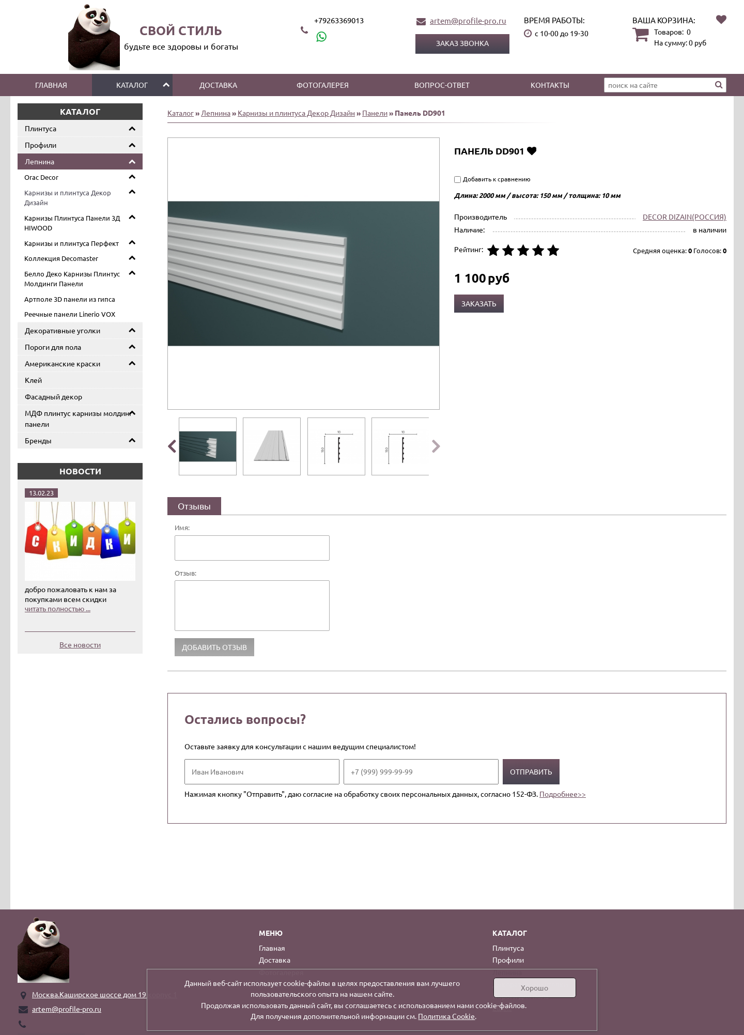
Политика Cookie (446, 1016)
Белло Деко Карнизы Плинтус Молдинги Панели (72, 278)
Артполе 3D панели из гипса (69, 299)
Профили (40, 144)
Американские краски (62, 363)
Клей (33, 379)
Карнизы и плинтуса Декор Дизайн (67, 197)
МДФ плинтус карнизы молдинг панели (78, 418)
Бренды (38, 440)
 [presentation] (171, 446)
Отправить (531, 771)
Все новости (80, 644)
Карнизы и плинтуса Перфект (71, 243)
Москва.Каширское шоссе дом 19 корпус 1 (104, 994)
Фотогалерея (323, 84)
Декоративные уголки (62, 330)
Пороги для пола (53, 346)
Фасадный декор (53, 396)
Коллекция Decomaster (61, 258)
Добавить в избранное (531, 151)
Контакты (550, 84)
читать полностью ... (57, 608)
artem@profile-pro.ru (468, 20)
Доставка (218, 84)
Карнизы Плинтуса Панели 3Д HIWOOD (72, 223)
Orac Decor (41, 177)
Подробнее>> (562, 793)
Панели (375, 112)
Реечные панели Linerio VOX (69, 314)
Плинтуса (40, 128)
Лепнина (39, 161)
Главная (51, 84)
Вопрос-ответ (442, 84)
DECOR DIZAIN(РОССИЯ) (684, 216)
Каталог (132, 84)
